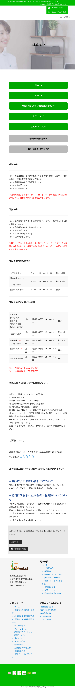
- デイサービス (18, 626)
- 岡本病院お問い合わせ (52, 593)
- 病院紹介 (47, 571)
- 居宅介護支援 (18, 641)
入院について (38, 116)
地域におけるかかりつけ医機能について (38, 106)
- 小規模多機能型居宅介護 (23, 616)
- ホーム (16, 607)
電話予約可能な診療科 (38, 139)
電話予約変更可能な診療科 (38, 149)
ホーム (44, 565)
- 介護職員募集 (48, 587)
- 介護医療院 (17, 645)
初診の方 (38, 85)
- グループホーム (19, 629)
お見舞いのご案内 (38, 127)
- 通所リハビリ (18, 638)
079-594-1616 (55, 8)
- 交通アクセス (48, 590)
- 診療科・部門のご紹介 (52, 574)
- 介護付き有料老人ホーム (23, 648)
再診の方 (38, 96)
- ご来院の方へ (48, 568)
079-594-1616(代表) (18, 549)
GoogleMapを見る (57, 12)
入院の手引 (14, 542)
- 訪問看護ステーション (52, 578)
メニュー (66, 17)
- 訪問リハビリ (18, 635)
